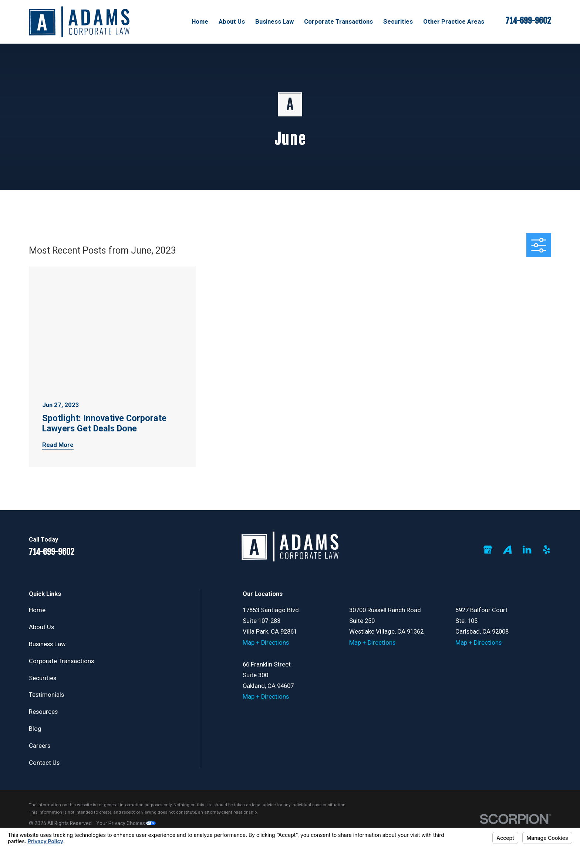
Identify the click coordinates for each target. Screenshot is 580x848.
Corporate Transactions (61, 661)
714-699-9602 (528, 21)
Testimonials (46, 694)
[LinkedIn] (527, 549)
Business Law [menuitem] (274, 21)
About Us (41, 627)
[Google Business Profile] (487, 549)
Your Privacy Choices (126, 823)
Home (37, 610)
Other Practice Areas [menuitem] (453, 21)
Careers (39, 745)
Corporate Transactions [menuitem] (338, 21)
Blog (35, 728)
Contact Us (44, 762)
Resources (43, 711)
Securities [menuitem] (398, 21)
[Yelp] (546, 549)
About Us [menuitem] (232, 21)
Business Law (47, 644)
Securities (42, 678)
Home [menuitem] (200, 21)
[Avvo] (507, 549)
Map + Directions (266, 642)
